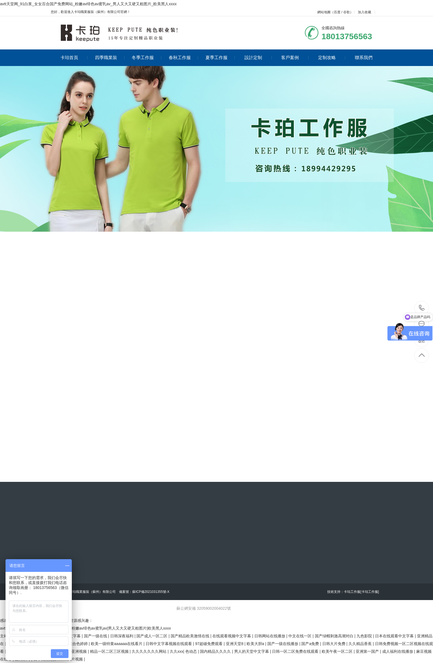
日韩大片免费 (334, 643)
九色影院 (365, 636)
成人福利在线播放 (398, 651)
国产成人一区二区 (152, 636)
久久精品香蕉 (360, 643)
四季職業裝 (110, 57)
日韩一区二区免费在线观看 (296, 651)
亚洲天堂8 (235, 643)
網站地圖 (324, 12)
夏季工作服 (220, 57)
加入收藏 (364, 12)
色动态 (191, 651)
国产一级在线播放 (283, 643)
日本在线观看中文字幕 (395, 636)
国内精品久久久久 (216, 651)
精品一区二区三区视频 (110, 651)
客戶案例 (294, 57)
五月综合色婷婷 (75, 643)
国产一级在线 (96, 636)
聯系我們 (364, 57)
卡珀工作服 (352, 592)
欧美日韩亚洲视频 (72, 651)
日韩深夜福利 (122, 636)
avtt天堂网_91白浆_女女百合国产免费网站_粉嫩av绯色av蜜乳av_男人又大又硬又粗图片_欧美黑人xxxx (88, 4)
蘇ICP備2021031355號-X (151, 592)
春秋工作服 (183, 57)
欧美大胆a (256, 643)
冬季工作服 (146, 57)
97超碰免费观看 (209, 643)
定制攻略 (331, 57)
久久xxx (176, 651)
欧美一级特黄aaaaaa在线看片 (117, 643)
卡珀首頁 (74, 57)
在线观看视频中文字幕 (232, 636)
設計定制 (258, 57)
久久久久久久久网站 (150, 651)
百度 (337, 12)
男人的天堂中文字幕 (252, 651)
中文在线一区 (300, 636)
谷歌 (346, 12)
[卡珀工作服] (369, 592)
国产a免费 (310, 643)
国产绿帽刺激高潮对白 (335, 636)
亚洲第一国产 (368, 651)
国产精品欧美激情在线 (190, 636)
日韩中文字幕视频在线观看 (169, 643)
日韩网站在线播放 (270, 636)
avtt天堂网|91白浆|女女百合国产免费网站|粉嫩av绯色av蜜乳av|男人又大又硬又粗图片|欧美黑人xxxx (85, 628)
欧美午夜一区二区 (338, 651)
